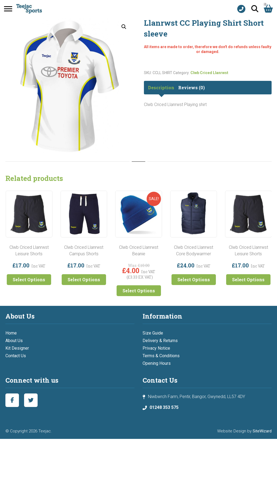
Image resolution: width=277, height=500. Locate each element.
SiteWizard (262, 431)
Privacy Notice (156, 348)
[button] (124, 27)
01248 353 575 (164, 407)
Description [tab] (161, 87)
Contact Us (15, 355)
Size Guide (153, 333)
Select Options (29, 279)
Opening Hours (157, 363)
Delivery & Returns (160, 340)
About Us (14, 340)
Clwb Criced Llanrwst (209, 73)
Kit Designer (17, 348)
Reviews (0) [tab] (191, 87)
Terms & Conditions (161, 355)
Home (11, 333)
